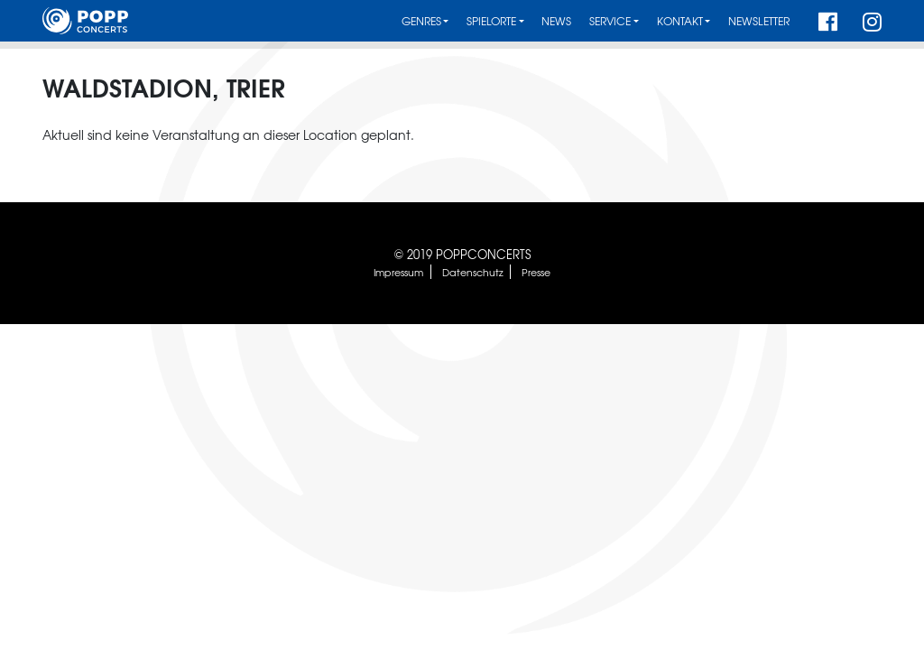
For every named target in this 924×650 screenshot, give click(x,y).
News (556, 21)
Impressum (398, 272)
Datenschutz (473, 272)
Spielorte (491, 21)
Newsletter (759, 21)
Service (610, 21)
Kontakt (680, 21)
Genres (421, 21)
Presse (536, 272)
